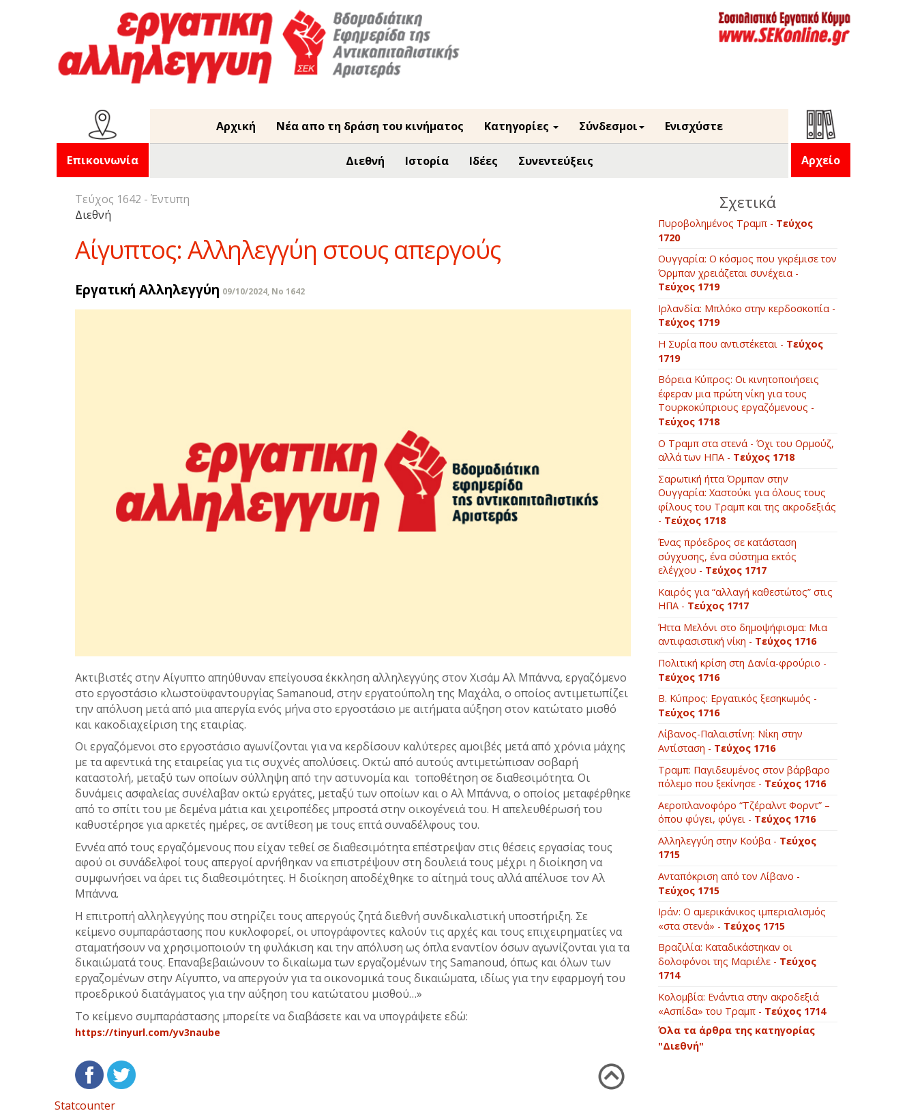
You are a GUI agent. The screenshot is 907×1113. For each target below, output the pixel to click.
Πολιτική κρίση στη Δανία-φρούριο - (742, 670)
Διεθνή (365, 160)
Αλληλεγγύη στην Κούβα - (737, 848)
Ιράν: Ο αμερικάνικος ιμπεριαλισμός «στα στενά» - (742, 918)
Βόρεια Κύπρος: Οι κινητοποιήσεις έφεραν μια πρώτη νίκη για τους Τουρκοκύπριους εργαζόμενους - (738, 400)
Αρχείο (820, 160)
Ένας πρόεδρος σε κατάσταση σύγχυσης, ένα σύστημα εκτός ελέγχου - (727, 556)
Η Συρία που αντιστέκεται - (740, 351)
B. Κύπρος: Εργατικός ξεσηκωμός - (737, 705)
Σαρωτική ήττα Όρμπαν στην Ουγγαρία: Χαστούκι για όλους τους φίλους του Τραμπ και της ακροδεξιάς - (747, 500)
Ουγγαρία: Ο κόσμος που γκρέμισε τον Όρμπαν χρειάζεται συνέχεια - (747, 272)
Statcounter (85, 1105)
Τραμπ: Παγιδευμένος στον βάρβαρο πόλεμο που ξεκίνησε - (744, 777)
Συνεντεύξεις (555, 160)
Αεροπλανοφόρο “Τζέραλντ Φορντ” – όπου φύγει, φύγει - (744, 812)
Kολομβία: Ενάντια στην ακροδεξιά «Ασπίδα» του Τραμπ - (742, 1004)
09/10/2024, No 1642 (263, 291)
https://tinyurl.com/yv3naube (147, 1032)
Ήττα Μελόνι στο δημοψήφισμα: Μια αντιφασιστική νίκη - (742, 634)
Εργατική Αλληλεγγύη (147, 289)
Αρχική (236, 126)
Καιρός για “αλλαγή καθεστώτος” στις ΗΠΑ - (745, 599)
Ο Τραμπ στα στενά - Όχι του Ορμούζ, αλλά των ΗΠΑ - (746, 450)
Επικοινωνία (102, 160)
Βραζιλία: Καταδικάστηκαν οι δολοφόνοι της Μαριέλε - (737, 961)
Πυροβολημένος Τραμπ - (735, 230)
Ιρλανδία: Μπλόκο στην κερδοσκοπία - (746, 315)
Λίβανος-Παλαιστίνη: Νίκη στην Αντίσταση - (730, 740)
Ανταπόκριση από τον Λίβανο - (729, 883)
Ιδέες (483, 160)
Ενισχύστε (694, 126)
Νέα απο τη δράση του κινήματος (370, 126)
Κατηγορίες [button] (521, 126)
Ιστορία (427, 160)
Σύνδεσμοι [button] (611, 126)
